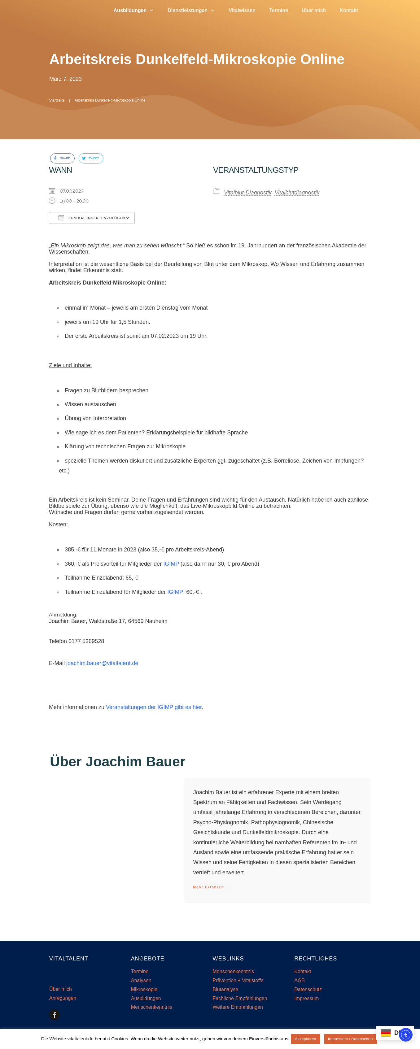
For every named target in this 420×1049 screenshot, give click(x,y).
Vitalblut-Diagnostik (248, 192)
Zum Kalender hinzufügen (92, 217)
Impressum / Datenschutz (351, 1039)
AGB (299, 980)
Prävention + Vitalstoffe (238, 980)
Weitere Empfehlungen (238, 1007)
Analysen (141, 980)
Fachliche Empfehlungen (240, 998)
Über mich (60, 989)
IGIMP (171, 564)
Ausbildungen (146, 998)
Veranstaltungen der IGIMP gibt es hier (154, 707)
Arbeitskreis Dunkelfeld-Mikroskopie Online (196, 59)
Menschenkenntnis (151, 1007)
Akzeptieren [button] (305, 1039)
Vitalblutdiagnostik (297, 192)
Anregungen (62, 998)
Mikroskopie (144, 989)
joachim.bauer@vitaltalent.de (102, 663)
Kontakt (302, 971)
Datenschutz (308, 989)
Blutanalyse (225, 989)
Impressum (306, 998)
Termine (140, 971)
